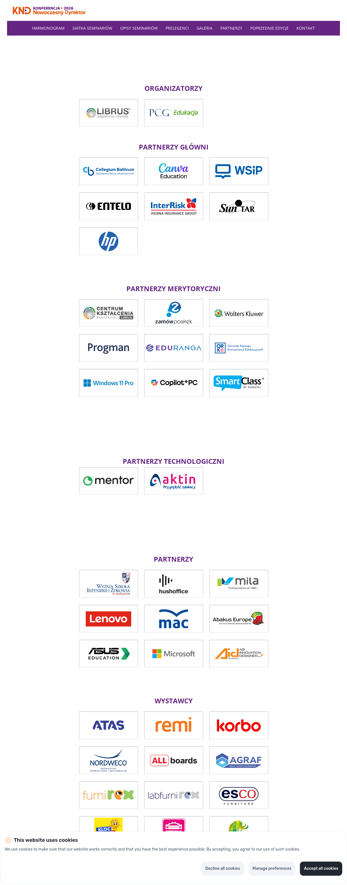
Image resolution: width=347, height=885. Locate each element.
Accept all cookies (321, 868)
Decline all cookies (222, 868)
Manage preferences (271, 868)
